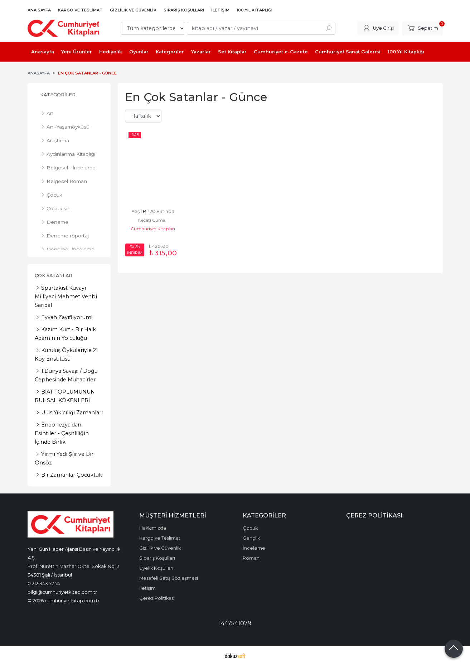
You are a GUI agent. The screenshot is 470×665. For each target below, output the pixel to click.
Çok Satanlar (53, 275)
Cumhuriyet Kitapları (153, 228)
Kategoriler (58, 94)
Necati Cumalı (153, 220)
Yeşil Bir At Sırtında (152, 211)
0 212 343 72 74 (44, 583)
